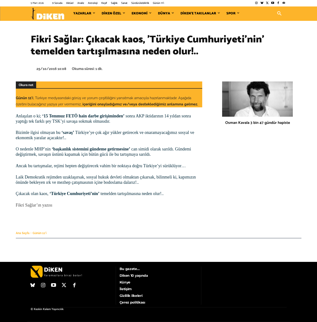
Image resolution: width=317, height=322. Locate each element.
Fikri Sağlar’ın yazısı (34, 205)
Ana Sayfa (22, 233)
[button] (279, 13)
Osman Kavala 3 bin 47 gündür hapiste (257, 123)
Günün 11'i (39, 233)
